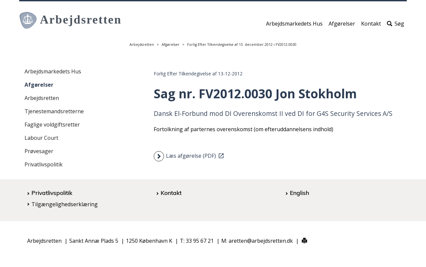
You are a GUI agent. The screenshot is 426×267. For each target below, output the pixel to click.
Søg (395, 25)
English (299, 192)
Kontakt (371, 25)
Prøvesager (39, 151)
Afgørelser (342, 25)
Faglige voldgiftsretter (52, 124)
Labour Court (41, 137)
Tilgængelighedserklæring (64, 204)
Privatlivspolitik (44, 164)
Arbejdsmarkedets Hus (294, 25)
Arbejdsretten (142, 44)
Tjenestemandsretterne (54, 111)
